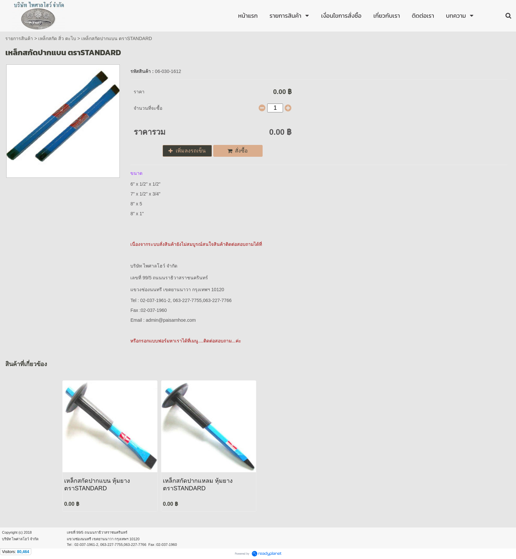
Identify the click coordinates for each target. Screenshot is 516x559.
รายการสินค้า (19, 38)
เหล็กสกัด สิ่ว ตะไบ (57, 38)
